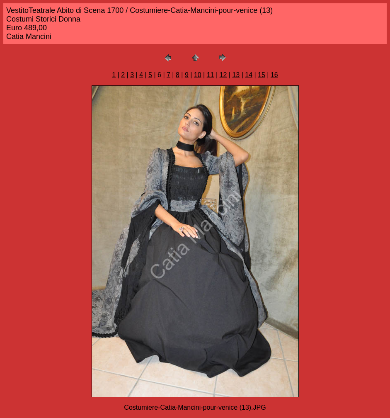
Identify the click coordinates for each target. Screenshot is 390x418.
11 (210, 74)
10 (197, 74)
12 (223, 74)
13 (236, 74)
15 (261, 74)
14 (248, 74)
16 (274, 74)
